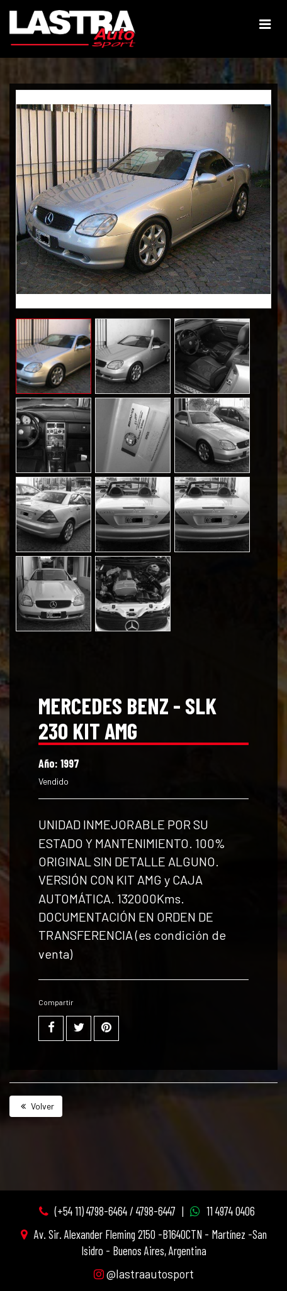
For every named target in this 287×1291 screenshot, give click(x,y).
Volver (36, 1106)
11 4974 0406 (230, 1211)
